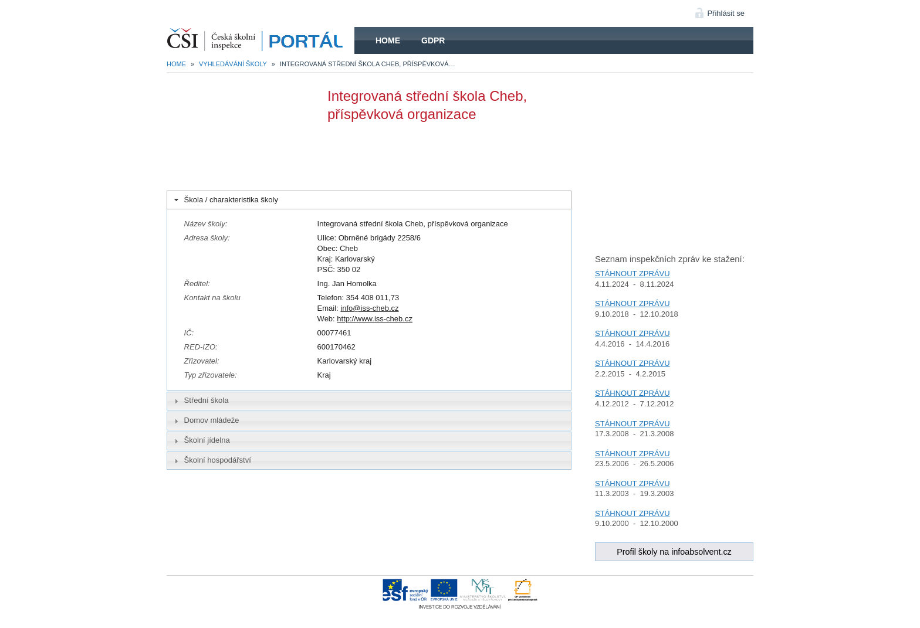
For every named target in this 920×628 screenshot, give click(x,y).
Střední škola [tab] (200, 400)
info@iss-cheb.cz (369, 308)
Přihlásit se (726, 13)
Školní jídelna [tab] (200, 440)
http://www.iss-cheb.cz (374, 318)
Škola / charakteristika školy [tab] (225, 200)
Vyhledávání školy (233, 63)
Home (388, 40)
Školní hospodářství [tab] (211, 460)
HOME (260, 40)
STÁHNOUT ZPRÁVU (632, 273)
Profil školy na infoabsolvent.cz (674, 551)
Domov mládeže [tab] (205, 420)
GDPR (433, 40)
